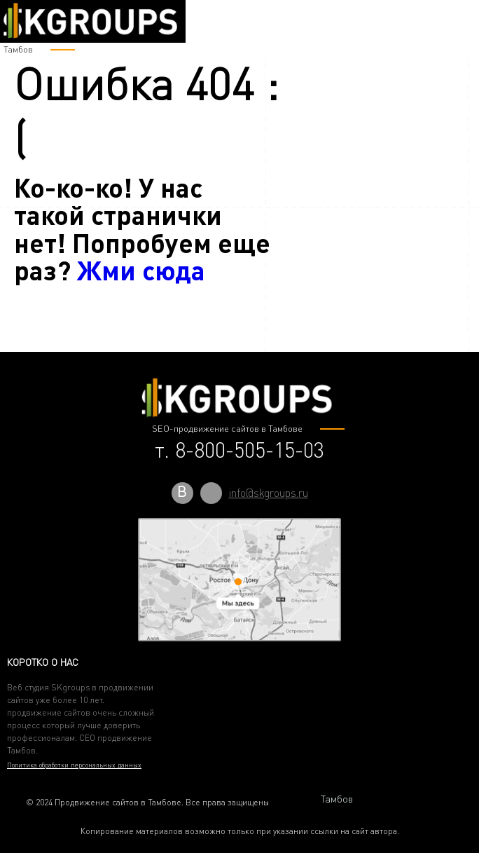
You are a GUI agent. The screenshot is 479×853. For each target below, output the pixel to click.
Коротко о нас (42, 662)
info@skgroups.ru (268, 493)
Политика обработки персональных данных (74, 764)
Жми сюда (141, 269)
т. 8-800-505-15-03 (239, 450)
